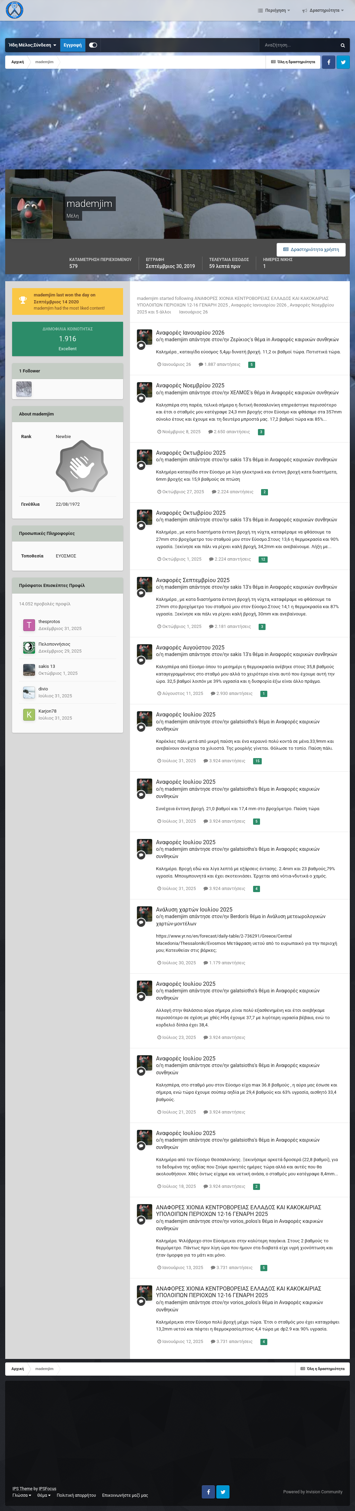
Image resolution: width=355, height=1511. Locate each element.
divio (43, 688)
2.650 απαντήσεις (229, 431)
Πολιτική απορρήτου (76, 1495)
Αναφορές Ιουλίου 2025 (185, 714)
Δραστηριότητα (324, 17)
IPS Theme (22, 1488)
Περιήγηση (275, 17)
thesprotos (49, 621)
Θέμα (44, 1495)
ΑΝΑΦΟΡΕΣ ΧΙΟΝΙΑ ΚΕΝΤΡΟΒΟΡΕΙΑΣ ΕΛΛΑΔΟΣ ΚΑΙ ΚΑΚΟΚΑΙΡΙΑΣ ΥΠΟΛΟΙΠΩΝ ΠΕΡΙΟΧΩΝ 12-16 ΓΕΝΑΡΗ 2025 (238, 1210)
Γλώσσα (21, 1495)
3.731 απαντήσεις (232, 1267)
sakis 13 (46, 666)
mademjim (147, 298)
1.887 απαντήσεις (220, 364)
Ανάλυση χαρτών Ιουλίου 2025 (194, 909)
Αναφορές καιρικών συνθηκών (305, 339)
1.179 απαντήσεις (224, 962)
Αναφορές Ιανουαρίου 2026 (259, 305)
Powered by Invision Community (313, 1491)
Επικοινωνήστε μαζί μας (125, 1495)
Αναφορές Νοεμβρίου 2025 (190, 385)
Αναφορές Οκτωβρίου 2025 (190, 453)
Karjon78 (47, 711)
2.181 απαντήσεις (230, 626)
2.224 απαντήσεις (233, 491)
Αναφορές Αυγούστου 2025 (190, 647)
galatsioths (242, 721)
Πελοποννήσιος (54, 644)
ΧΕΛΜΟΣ (240, 392)
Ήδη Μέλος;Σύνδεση (33, 45)
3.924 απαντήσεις (224, 760)
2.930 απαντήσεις (232, 693)
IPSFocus (47, 1488)
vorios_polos (244, 1221)
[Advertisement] (86, 120)
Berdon (237, 916)
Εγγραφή (73, 45)
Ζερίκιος (240, 339)
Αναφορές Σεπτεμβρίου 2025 (193, 580)
